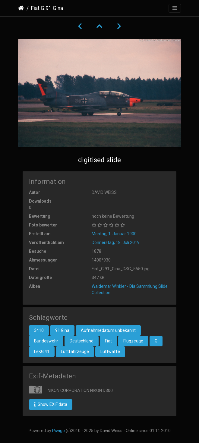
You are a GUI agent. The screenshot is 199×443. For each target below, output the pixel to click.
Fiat (108, 341)
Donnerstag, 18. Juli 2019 (116, 242)
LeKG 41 (41, 351)
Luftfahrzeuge (75, 351)
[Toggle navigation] (175, 8)
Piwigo (58, 430)
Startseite (21, 8)
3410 (39, 330)
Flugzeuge (133, 341)
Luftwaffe (110, 351)
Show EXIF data (50, 404)
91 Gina (62, 330)
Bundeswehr (46, 341)
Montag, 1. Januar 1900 (114, 233)
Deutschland (81, 341)
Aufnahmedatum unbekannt (108, 330)
